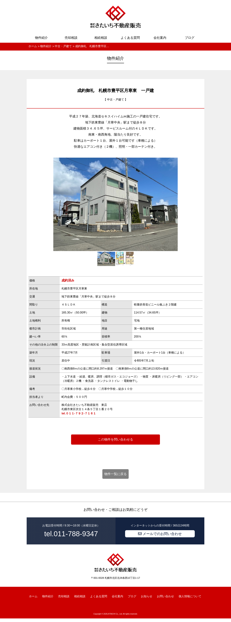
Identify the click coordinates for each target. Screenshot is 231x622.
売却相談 (71, 37)
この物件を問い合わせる (115, 439)
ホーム (33, 596)
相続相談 (100, 37)
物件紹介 (41, 37)
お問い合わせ (165, 596)
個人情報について (190, 596)
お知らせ (146, 596)
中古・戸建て (115, 99)
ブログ (189, 37)
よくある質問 (130, 37)
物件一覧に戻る (115, 474)
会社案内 (160, 37)
